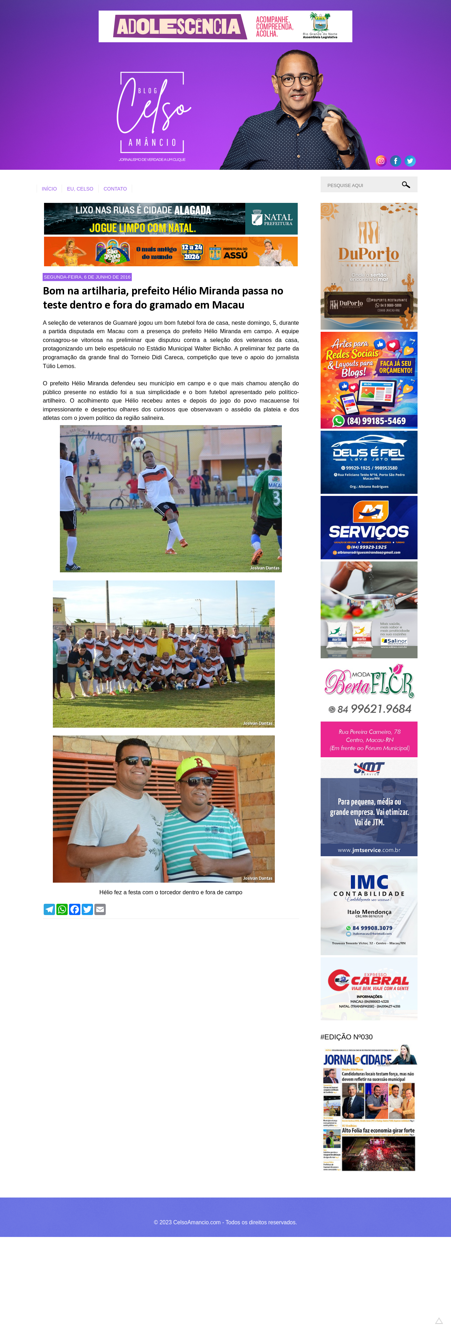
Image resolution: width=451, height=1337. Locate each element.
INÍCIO (49, 189)
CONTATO (115, 189)
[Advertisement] (211, 1286)
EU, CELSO (80, 189)
